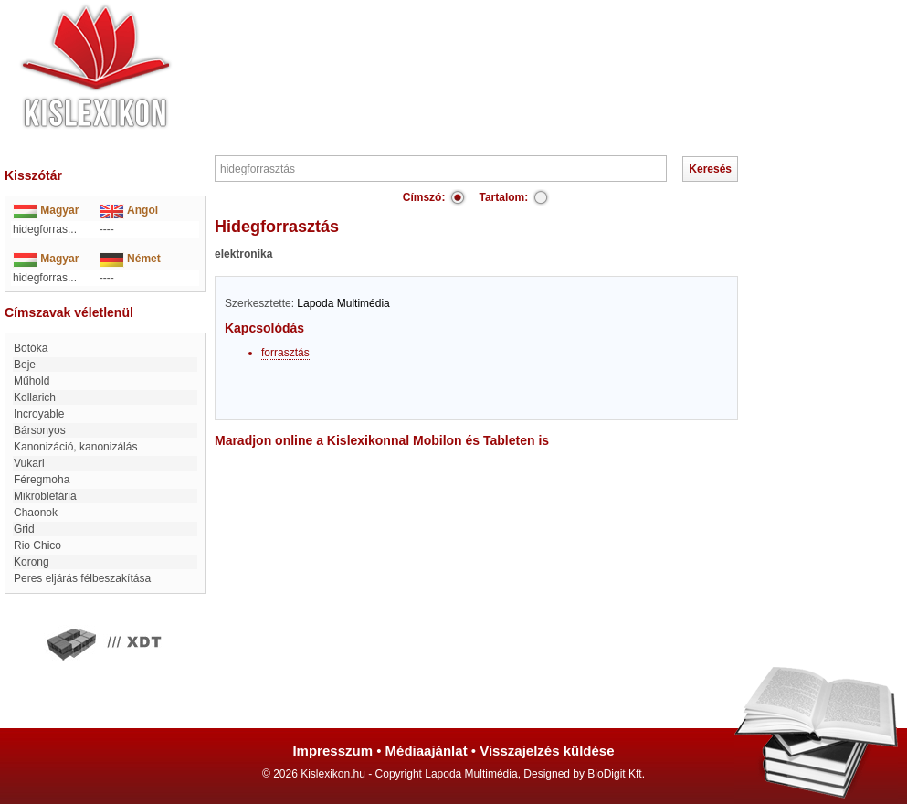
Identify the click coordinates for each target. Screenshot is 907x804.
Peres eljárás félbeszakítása (82, 578)
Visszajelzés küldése (547, 750)
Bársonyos (40, 430)
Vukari (29, 463)
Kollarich (35, 397)
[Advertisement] (508, 55)
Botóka (30, 348)
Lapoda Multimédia (343, 303)
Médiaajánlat (426, 750)
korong (31, 561)
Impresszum (332, 750)
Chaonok (36, 512)
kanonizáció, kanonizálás (75, 446)
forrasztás (285, 352)
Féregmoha (41, 479)
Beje (25, 364)
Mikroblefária (45, 496)
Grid (24, 529)
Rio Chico (37, 545)
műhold (31, 381)
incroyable (39, 413)
